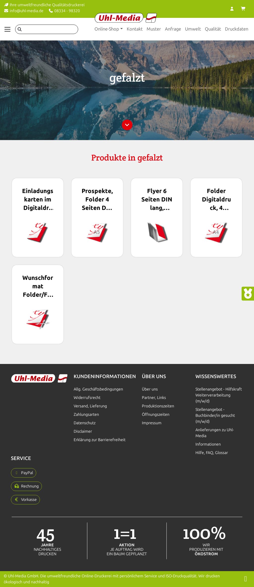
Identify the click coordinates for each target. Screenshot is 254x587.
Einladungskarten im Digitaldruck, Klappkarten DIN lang (37, 199)
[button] (23, 473)
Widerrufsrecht (87, 397)
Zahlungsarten (86, 414)
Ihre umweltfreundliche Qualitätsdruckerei (44, 4)
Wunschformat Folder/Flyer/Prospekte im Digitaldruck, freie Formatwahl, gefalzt (38, 286)
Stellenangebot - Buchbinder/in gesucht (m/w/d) (215, 415)
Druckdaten (236, 29)
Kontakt (135, 29)
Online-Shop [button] (107, 29)
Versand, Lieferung (90, 406)
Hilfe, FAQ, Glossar (211, 452)
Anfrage (173, 29)
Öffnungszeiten (155, 414)
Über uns (150, 389)
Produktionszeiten (158, 406)
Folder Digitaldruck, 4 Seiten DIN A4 (216, 199)
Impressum (151, 423)
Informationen (208, 444)
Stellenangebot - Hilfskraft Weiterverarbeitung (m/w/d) (218, 395)
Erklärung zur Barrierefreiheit (100, 439)
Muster (154, 29)
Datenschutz (84, 423)
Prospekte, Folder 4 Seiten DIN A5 (97, 199)
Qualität (213, 29)
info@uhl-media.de (23, 10)
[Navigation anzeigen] (7, 29)
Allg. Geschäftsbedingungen (98, 389)
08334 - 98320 (64, 10)
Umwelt (193, 29)
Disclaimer (83, 431)
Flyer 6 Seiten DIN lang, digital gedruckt (156, 199)
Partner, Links (154, 397)
